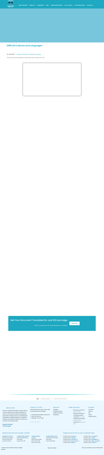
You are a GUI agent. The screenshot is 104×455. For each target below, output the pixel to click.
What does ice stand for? (79, 410)
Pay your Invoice (52, 448)
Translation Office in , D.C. (91, 439)
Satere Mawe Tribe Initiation (60, 398)
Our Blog (90, 5)
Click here (74, 323)
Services (26, 5)
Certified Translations (58, 413)
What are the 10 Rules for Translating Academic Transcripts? (78, 415)
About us (33, 5)
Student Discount (92, 416)
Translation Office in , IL (69, 437)
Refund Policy (100, 447)
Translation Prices (57, 5)
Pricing (90, 414)
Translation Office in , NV (90, 436)
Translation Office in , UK (89, 442)
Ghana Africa (76, 422)
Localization (32, 54)
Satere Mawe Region (45, 398)
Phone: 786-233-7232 (35, 416)
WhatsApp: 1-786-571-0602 (37, 418)
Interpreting (55, 414)
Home (20, 5)
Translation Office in (89, 437)
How (48, 5)
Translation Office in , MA (69, 436)
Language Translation (22, 54)
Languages (41, 5)
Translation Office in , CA (70, 439)
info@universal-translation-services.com (40, 414)
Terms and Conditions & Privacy (89, 447)
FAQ (65, 5)
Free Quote (91, 409)
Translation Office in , (91, 441)
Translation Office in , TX (69, 442)
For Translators (80, 5)
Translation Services (57, 411)
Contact (70, 5)
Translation (38, 54)
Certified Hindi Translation (79, 418)
